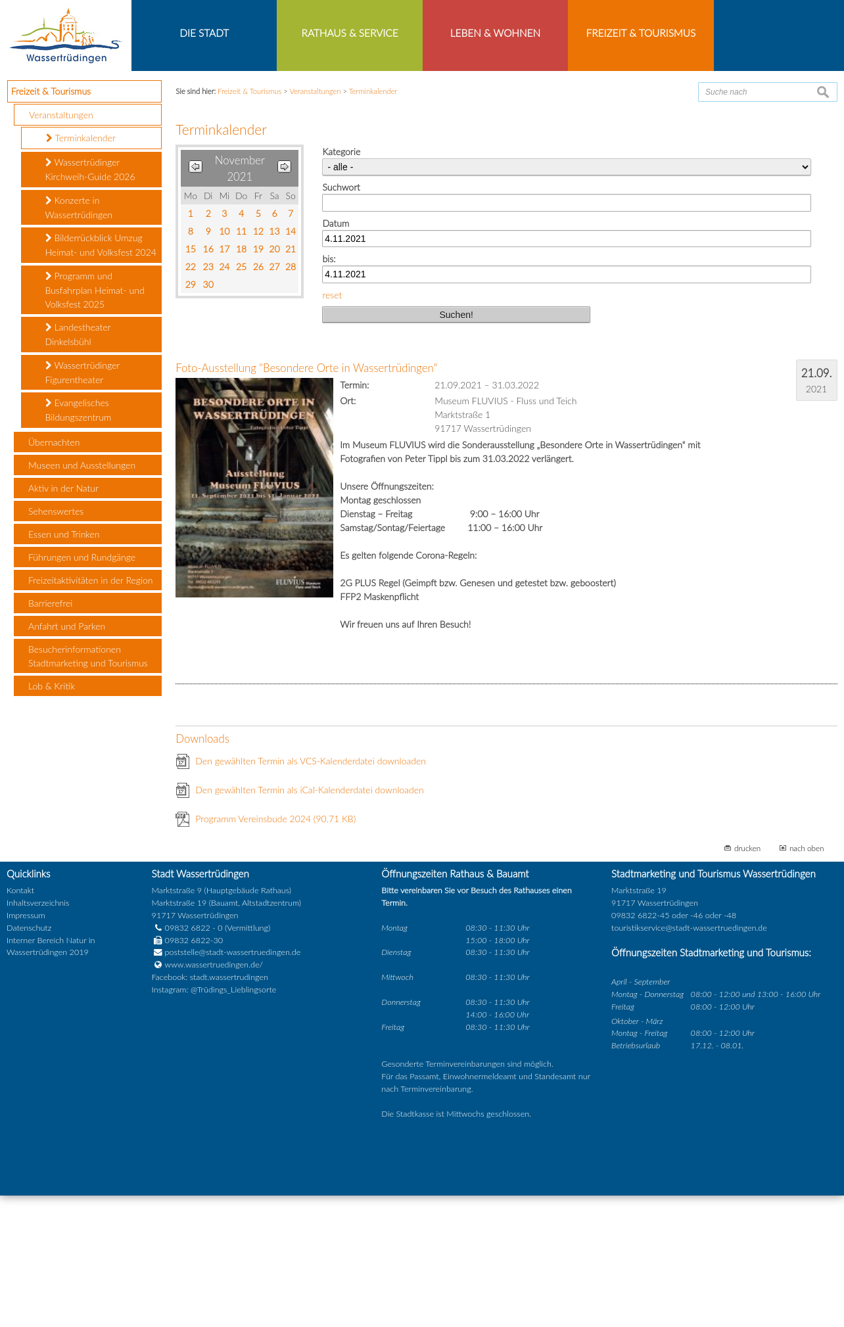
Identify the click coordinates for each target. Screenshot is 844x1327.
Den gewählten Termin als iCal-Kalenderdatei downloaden (309, 921)
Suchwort (341, 319)
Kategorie (341, 283)
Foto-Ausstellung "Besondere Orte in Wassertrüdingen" (306, 500)
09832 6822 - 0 (187, 1059)
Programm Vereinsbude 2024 (275, 950)
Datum (335, 354)
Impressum (26, 1047)
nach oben (806, 980)
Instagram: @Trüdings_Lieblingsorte (214, 1122)
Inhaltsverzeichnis (38, 1034)
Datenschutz (29, 1059)
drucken (747, 980)
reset (332, 426)
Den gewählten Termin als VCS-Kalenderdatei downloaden (310, 892)
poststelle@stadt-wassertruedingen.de (233, 1084)
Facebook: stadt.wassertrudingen (210, 1109)
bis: (328, 390)
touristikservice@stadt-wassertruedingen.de (689, 1059)
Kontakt (20, 1022)
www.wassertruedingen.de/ (214, 1097)
